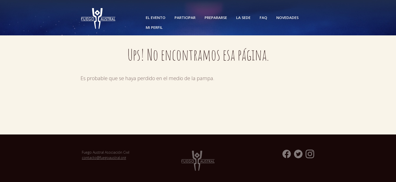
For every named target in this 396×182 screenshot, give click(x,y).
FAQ (263, 17)
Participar (185, 17)
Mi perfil (154, 27)
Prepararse (216, 17)
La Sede (243, 17)
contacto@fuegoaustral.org (104, 157)
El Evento (155, 17)
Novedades (287, 17)
